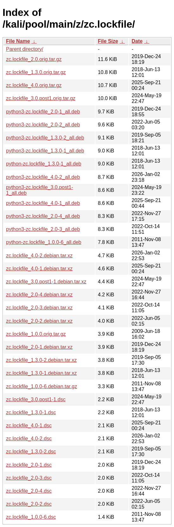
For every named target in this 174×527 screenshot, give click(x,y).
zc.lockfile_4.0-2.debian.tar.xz (39, 255)
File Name (18, 41)
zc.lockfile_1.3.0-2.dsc (31, 451)
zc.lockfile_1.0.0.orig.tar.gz (36, 334)
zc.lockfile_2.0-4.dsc (29, 491)
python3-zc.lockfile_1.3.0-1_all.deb (45, 150)
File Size (108, 41)
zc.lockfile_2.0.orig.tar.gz (33, 59)
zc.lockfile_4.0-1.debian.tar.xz (39, 268)
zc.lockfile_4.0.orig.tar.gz (33, 85)
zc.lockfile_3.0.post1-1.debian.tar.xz (46, 281)
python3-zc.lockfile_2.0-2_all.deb (43, 124)
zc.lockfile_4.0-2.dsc (29, 438)
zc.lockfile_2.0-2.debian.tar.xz (39, 321)
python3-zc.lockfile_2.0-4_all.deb (43, 216)
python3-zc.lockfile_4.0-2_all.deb (43, 177)
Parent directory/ (24, 49)
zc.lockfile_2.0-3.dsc (29, 478)
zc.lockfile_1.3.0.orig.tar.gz (36, 72)
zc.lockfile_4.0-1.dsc (29, 425)
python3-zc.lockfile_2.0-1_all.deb (43, 111)
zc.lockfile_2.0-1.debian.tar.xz (39, 347)
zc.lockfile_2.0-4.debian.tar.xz (39, 294)
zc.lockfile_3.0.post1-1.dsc (36, 399)
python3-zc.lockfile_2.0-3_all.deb (43, 229)
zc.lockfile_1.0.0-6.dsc (31, 517)
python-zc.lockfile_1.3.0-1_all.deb (43, 163)
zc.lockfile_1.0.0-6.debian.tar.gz (41, 386)
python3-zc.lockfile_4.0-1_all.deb (43, 203)
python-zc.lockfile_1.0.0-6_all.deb (43, 242)
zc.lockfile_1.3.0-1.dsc (31, 412)
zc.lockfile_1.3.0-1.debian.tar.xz (41, 373)
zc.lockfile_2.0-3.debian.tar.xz (39, 307)
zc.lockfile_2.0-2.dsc (29, 504)
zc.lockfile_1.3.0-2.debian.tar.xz (41, 360)
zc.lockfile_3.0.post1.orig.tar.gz (40, 98)
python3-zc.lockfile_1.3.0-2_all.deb (45, 137)
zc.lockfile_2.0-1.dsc (29, 465)
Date (137, 41)
